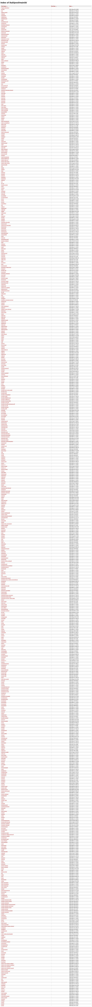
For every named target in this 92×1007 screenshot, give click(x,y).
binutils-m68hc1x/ (5, 399)
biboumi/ (3, 324)
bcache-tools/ (4, 185)
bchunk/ (3, 194)
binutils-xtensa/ (4, 407)
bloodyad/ (3, 568)
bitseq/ (2, 471)
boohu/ (3, 662)
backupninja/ (4, 35)
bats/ (2, 144)
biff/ (2, 342)
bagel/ (2, 48)
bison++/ (3, 464)
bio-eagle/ (3, 413)
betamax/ (3, 284)
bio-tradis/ (3, 416)
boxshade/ (3, 739)
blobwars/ (3, 553)
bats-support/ (4, 149)
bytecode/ (3, 994)
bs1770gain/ (4, 840)
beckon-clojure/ (5, 241)
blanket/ (3, 505)
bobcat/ (3, 631)
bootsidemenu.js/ (5, 687)
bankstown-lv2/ (4, 80)
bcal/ (2, 186)
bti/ (2, 873)
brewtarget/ (4, 795)
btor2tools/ (3, 879)
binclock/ (3, 363)
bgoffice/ (3, 298)
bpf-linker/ (3, 742)
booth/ (2, 682)
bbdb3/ (3, 169)
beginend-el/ (4, 253)
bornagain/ (3, 705)
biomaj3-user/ (4, 438)
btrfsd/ (2, 889)
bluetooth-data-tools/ (6, 596)
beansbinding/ (4, 233)
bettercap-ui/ (4, 289)
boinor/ (3, 646)
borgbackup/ (4, 697)
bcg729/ (3, 192)
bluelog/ (3, 584)
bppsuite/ (3, 758)
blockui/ (3, 562)
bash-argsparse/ (5, 121)
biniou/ (2, 380)
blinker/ (3, 536)
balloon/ (3, 57)
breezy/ (3, 792)
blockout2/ (3, 559)
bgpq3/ (3, 303)
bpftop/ (3, 749)
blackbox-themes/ (5, 492)
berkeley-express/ (5, 273)
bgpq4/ (3, 304)
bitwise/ (3, 480)
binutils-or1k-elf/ (5, 402)
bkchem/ (3, 483)
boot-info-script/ (5, 679)
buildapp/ (3, 927)
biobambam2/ (4, 421)
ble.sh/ (2, 519)
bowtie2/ (3, 725)
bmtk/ (2, 623)
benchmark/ (4, 265)
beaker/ (3, 220)
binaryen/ (3, 360)
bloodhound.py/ (5, 567)
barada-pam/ (4, 87)
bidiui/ (2, 337)
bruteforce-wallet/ (5, 836)
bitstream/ (3, 475)
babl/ (2, 20)
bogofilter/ (3, 640)
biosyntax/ (3, 450)
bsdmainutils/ (4, 851)
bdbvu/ (3, 206)
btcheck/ (3, 864)
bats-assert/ (4, 146)
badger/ (3, 46)
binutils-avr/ (4, 391)
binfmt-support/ (4, 373)
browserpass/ (4, 826)
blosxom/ (3, 573)
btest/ (2, 868)
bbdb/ (2, 167)
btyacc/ (3, 893)
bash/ (2, 119)
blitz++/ (3, 542)
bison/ (2, 463)
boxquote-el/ (4, 738)
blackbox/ (3, 489)
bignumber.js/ (4, 349)
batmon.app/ (4, 143)
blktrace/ (3, 547)
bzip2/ (2, 1002)
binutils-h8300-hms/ (6, 397)
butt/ (2, 976)
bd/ (2, 205)
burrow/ (3, 954)
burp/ (2, 951)
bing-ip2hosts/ (4, 376)
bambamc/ (3, 66)
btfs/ (2, 870)
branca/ (3, 777)
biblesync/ (3, 321)
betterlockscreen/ (5, 290)
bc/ (2, 181)
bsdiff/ (2, 850)
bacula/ (3, 43)
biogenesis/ (4, 422)
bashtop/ (3, 129)
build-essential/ (4, 924)
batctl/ (2, 138)
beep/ (2, 250)
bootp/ (2, 683)
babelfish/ (3, 15)
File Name (3, 6)
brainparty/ (3, 775)
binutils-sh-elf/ (4, 405)
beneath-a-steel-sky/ (6, 267)
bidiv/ (2, 338)
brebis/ (3, 783)
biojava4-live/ (4, 425)
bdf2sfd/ (3, 209)
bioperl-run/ (4, 446)
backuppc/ (3, 37)
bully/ (2, 938)
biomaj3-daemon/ (5, 433)
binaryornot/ (4, 362)
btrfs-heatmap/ (4, 885)
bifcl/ (2, 340)
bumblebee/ (4, 940)
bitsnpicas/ (3, 474)
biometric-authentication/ (7, 441)
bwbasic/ (3, 983)
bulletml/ (3, 937)
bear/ (2, 236)
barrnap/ (3, 102)
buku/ (2, 932)
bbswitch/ (3, 178)
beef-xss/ (3, 248)
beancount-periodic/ (6, 225)
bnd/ (2, 626)
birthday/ (3, 460)
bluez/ (2, 599)
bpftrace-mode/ (5, 752)
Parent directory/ (5, 7)
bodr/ (2, 637)
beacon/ (3, 216)
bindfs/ (2, 371)
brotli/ (2, 819)
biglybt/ (3, 348)
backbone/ (3, 23)
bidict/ (2, 335)
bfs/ (2, 295)
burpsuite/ (3, 952)
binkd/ (2, 382)
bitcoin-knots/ (4, 469)
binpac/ (3, 385)
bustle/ (2, 958)
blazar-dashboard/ (5, 512)
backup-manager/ (5, 31)
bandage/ (3, 76)
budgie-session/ (5, 912)
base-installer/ (4, 108)
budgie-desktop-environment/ (8, 904)
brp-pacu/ (3, 828)
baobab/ (3, 82)
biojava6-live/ (4, 427)
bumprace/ (3, 943)
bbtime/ (3, 180)
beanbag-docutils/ (5, 222)
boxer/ (2, 732)
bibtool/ (3, 331)
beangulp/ (3, 228)
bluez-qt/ (3, 603)
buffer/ (2, 913)
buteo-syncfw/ (4, 969)
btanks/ (3, 862)
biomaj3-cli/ (4, 430)
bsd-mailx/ (3, 847)
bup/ (2, 948)
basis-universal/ (5, 132)
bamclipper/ (4, 70)
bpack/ (2, 741)
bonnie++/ (3, 660)
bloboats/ (3, 551)
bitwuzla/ (3, 481)
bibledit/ (3, 318)
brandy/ (3, 778)
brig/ (2, 801)
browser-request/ (5, 825)
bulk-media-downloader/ (7, 934)
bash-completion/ (5, 122)
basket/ (3, 133)
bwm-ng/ (3, 986)
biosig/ (2, 447)
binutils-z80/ (4, 408)
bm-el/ (2, 612)
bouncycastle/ (4, 721)
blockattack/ (4, 554)
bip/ (2, 452)
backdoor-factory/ (5, 25)
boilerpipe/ (3, 641)
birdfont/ (3, 457)
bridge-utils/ (4, 800)
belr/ (2, 261)
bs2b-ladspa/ (4, 842)
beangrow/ (3, 227)
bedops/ (3, 244)
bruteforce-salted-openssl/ (7, 834)
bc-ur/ (2, 183)
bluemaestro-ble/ (5, 585)
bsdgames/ (4, 848)
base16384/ (4, 112)
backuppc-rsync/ (5, 38)
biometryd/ (3, 443)
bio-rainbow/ (4, 415)
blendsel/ (3, 530)
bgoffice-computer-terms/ (7, 300)
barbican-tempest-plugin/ (7, 90)
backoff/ (3, 28)
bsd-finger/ (3, 845)
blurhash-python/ (5, 610)
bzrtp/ (2, 1005)
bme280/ (3, 618)
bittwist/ (3, 478)
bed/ (2, 242)
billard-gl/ (3, 354)
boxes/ (2, 735)
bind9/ (2, 366)
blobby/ (3, 550)
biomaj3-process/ (5, 436)
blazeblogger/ (4, 517)
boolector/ (3, 666)
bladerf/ (3, 495)
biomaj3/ (3, 429)
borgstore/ (3, 704)
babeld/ (3, 14)
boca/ (2, 634)
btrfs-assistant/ (4, 882)
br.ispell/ (3, 764)
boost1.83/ (3, 673)
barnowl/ (3, 99)
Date (70, 6)
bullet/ (2, 935)
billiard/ (3, 356)
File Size (53, 6)
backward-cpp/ (4, 40)
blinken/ (3, 534)
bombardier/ (4, 652)
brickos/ (3, 798)
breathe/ (3, 781)
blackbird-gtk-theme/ (6, 488)
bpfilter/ (3, 746)
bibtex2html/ (4, 326)
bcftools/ (3, 191)
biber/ (2, 314)
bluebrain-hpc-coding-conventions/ (9, 579)
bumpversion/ (4, 944)
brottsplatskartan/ (5, 820)
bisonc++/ (3, 467)
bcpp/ (2, 200)
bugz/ (2, 920)
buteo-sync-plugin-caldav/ (7, 963)
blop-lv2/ (3, 572)
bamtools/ (3, 74)
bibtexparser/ (4, 329)
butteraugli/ (4, 977)
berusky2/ (3, 279)
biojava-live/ (4, 424)
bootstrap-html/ (4, 690)
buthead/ (3, 974)
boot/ (2, 677)
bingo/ (2, 377)
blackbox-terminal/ (5, 491)
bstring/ (3, 859)
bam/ (2, 63)
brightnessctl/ (4, 805)
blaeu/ (2, 497)
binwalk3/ (3, 411)
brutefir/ (3, 831)
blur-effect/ (3, 607)
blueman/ (3, 587)
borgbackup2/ (4, 699)
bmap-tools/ (4, 617)
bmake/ (3, 615)
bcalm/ (2, 188)
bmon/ (2, 620)
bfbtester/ (3, 293)
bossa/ (2, 708)
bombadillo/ (4, 651)
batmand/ (3, 141)
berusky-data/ (4, 278)
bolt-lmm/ (3, 649)
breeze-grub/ (4, 786)
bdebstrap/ (3, 208)
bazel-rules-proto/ (5, 163)
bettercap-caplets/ (5, 287)
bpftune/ (3, 753)
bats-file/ (3, 147)
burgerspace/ (4, 949)
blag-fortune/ (4, 500)
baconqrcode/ (4, 42)
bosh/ (2, 707)
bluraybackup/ (4, 609)
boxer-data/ (4, 733)
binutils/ (3, 388)
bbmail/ (3, 174)
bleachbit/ (3, 520)
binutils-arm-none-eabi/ (6, 390)
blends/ (3, 528)
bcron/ (2, 202)
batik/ (2, 140)
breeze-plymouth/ (5, 791)
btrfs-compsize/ (5, 884)
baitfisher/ (3, 49)
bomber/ (3, 654)
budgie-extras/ (4, 909)
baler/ (2, 52)
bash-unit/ (3, 124)
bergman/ (3, 272)
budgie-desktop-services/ (7, 906)
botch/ (2, 713)
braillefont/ (3, 770)
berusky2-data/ (4, 281)
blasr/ (2, 508)
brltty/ (2, 815)
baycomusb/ (4, 153)
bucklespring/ (4, 896)
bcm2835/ (3, 195)
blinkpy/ (3, 537)
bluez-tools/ (4, 604)
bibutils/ (3, 332)
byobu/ (3, 991)
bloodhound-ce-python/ (6, 565)
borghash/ (3, 700)
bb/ (2, 166)
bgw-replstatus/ (5, 306)
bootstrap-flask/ (5, 688)
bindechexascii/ (5, 368)
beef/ (2, 247)
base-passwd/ (4, 110)
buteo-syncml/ (4, 972)
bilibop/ (3, 352)
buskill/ (3, 957)
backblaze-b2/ (4, 21)
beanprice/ (3, 230)
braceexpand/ (4, 767)
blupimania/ (4, 606)
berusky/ (3, 276)
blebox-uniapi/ (4, 525)
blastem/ (3, 509)
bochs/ (2, 635)
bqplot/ (3, 763)
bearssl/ (3, 237)
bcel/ (2, 189)
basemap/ (3, 115)
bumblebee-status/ (5, 941)
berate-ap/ (3, 270)
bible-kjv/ (3, 317)
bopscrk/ (3, 694)
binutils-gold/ (4, 396)
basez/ (2, 118)
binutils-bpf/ (4, 393)
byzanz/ (3, 999)
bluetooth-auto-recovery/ (7, 595)
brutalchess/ (4, 829)
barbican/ (3, 88)
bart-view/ (3, 105)
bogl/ (2, 638)
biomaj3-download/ (5, 435)
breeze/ (3, 784)
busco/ (2, 955)
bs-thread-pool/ (5, 839)
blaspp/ (3, 506)
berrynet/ (3, 275)
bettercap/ (3, 286)
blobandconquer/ (5, 548)
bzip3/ (2, 1004)
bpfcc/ (2, 744)
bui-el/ (2, 921)
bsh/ (2, 856)
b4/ (2, 11)
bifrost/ (3, 343)
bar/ (2, 84)
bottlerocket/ (4, 716)
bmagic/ (3, 613)
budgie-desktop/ (5, 903)
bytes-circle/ (4, 997)
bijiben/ (3, 351)
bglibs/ (2, 296)
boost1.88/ (3, 674)
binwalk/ (3, 410)
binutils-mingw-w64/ (6, 401)
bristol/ (2, 812)
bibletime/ (3, 323)
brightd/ (3, 803)
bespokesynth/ (4, 282)
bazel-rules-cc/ (4, 160)
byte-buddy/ (4, 993)
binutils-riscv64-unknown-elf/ (8, 404)
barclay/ (3, 91)
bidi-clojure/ (4, 334)
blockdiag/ (3, 556)
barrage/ (3, 101)
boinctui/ (3, 645)
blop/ (2, 570)
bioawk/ (3, 419)
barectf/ (3, 94)
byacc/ (2, 988)
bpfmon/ (3, 747)
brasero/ (3, 780)
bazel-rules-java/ (5, 161)
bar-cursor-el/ (4, 85)
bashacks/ (3, 126)
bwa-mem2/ (4, 982)
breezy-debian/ (4, 794)
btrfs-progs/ (4, 887)
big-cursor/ (3, 345)
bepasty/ (3, 268)
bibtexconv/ (4, 328)
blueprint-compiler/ (5, 590)
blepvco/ (3, 531)
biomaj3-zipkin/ (4, 439)
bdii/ (2, 214)
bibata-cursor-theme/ (6, 309)
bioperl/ (3, 444)
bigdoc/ (3, 346)
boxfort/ (3, 736)
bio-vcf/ (3, 418)
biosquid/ (3, 449)
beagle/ (3, 219)
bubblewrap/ (4, 895)
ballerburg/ (3, 56)
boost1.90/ (3, 676)
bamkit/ (3, 73)
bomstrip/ (3, 657)
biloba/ (2, 357)
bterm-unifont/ (4, 867)
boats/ (2, 629)
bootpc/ (3, 685)
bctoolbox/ (3, 203)
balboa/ (3, 51)
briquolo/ (3, 808)
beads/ (3, 217)
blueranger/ (4, 592)
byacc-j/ (3, 990)
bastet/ (3, 135)
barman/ (3, 98)
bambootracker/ (5, 68)
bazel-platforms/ (5, 158)
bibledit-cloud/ (4, 320)
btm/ (2, 876)
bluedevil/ (3, 581)
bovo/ (2, 722)
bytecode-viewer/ (5, 996)
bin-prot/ (3, 359)
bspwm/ (3, 857)
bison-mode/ (4, 466)
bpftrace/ (3, 750)
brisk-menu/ (4, 811)
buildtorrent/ (4, 930)
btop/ (2, 878)
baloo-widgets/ (4, 60)
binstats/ (3, 387)
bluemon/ (3, 589)
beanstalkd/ (4, 234)
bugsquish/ (3, 916)
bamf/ (2, 71)
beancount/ (4, 223)
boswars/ (3, 710)
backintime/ (4, 26)
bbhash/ (3, 172)
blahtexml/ (3, 502)
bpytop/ (3, 761)
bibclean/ (3, 310)
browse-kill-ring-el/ (5, 822)
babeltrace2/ (4, 18)
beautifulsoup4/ (5, 239)
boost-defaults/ (4, 669)
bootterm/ (3, 693)
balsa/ (2, 62)
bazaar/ (3, 155)
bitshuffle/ (3, 472)
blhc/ (2, 533)
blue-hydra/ (4, 576)
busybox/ (3, 962)
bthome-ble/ (4, 871)
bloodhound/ (4, 564)
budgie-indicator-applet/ (7, 910)
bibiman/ (3, 315)
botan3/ (3, 711)
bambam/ (3, 65)
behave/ (3, 254)
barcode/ (3, 93)
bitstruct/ (3, 477)
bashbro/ (3, 127)
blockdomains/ (4, 558)
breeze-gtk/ (4, 788)
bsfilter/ (3, 854)
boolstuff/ (3, 668)
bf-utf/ (2, 292)
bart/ (2, 104)
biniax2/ (3, 379)
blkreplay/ (3, 544)
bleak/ (2, 522)
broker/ (3, 817)
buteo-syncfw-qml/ (5, 971)
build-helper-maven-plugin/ (7, 926)
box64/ (3, 728)
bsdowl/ (3, 853)
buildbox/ (3, 929)
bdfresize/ (3, 213)
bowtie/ (3, 724)
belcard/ (3, 256)
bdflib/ (2, 211)
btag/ (2, 861)
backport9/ (3, 29)
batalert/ (3, 136)
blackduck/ (3, 494)
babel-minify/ (4, 12)
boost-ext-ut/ (4, 671)
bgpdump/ (3, 301)
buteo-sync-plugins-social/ (7, 968)
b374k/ (3, 9)
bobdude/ (3, 632)
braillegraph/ (4, 772)
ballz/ (2, 59)
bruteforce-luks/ (5, 833)
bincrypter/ (3, 365)
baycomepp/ (4, 152)
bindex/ (3, 369)
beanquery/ (4, 231)
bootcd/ (3, 680)
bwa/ (2, 980)
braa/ (2, 766)
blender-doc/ (4, 526)
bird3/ (2, 455)
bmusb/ (3, 624)
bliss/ (2, 540)
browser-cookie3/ (5, 823)
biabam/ (3, 307)
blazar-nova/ (4, 514)
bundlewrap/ (4, 946)
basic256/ (3, 130)
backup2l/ (3, 32)
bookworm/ (4, 665)
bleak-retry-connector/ (6, 523)
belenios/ (3, 258)
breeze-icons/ (4, 789)
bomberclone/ (4, 655)
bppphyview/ (4, 756)
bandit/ (3, 77)
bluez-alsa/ (3, 601)
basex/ (2, 116)
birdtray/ (3, 458)
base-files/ (3, 107)
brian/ (2, 797)
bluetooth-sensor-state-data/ (8, 598)
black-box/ (3, 486)
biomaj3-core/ (4, 432)
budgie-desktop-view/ (6, 907)
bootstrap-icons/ (5, 691)
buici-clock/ (4, 923)
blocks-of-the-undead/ (6, 561)
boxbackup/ (4, 730)
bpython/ (3, 760)
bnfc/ (2, 627)
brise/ (2, 809)
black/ (2, 484)
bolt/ (2, 648)
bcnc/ (2, 199)
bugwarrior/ (4, 918)
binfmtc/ (3, 374)
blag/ (2, 498)
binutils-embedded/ (5, 394)
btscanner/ (3, 892)
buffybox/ (3, 915)
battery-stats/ (4, 150)
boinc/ (2, 643)
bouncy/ (3, 719)
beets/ (2, 251)
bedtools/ (3, 245)
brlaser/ (3, 814)
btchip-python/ (4, 865)
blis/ (2, 539)
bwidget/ (3, 985)
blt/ (2, 575)
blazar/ (3, 511)
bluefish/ (3, 582)
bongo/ (3, 659)
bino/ (2, 383)
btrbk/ (2, 881)
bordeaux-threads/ (5, 696)
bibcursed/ (3, 312)
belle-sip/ (3, 259)
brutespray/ (4, 837)
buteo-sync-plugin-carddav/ (7, 965)
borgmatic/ (3, 702)
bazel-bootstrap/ (5, 157)
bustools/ (3, 960)
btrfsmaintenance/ (5, 890)
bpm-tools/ (3, 755)
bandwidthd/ (4, 79)
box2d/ (3, 727)
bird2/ (2, 453)
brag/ (2, 769)
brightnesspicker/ (5, 806)
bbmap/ (3, 175)
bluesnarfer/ (4, 593)
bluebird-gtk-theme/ (6, 578)
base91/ (3, 113)
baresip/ (3, 96)
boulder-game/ (4, 718)
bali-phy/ (3, 54)
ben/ (2, 264)
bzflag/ (2, 1000)
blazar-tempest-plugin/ (6, 516)
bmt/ (2, 621)
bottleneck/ (3, 714)
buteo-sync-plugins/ (6, 966)
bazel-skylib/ (4, 164)
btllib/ (2, 875)
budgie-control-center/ (6, 901)
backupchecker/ (5, 34)
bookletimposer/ (5, 663)
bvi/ (2, 979)
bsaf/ (2, 843)
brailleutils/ (3, 774)
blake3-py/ (3, 503)
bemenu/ (3, 262)
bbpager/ (3, 177)
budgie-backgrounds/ (6, 899)
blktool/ (3, 545)
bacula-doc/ (4, 45)
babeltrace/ (4, 17)
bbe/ (2, 171)
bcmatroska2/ (4, 197)
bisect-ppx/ (3, 461)
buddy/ (3, 898)
